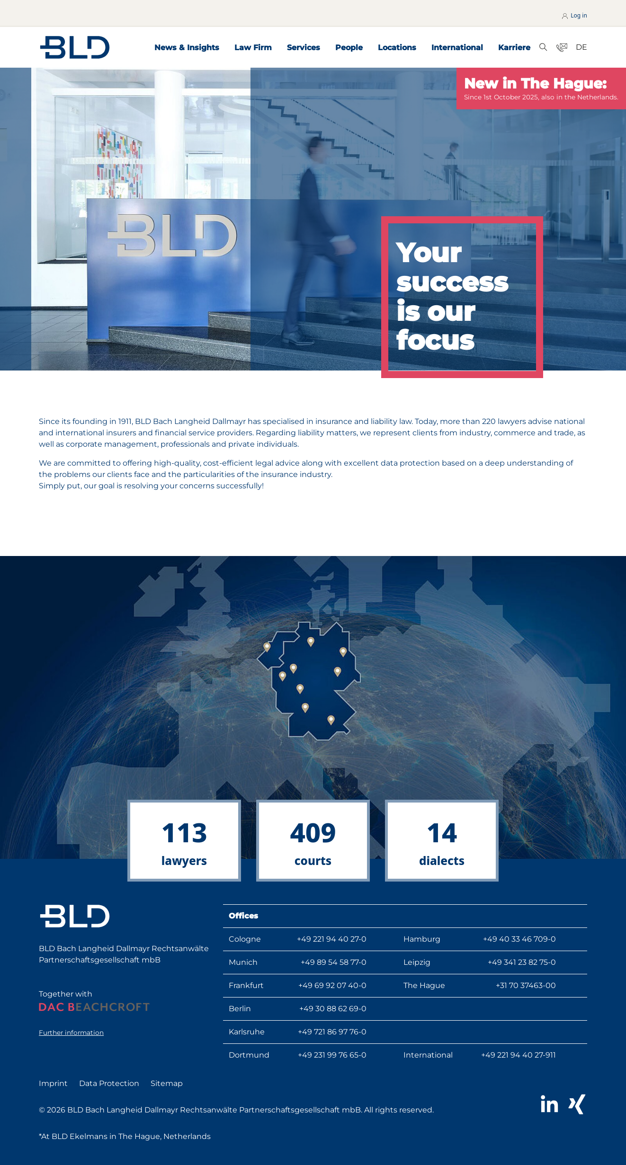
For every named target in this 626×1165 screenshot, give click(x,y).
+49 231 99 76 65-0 (332, 1054)
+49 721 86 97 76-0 (332, 1031)
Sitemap (167, 1083)
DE (581, 47)
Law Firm (253, 47)
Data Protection (109, 1083)
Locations (397, 47)
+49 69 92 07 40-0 (332, 985)
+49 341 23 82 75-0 (522, 962)
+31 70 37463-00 (526, 985)
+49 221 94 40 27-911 (518, 1054)
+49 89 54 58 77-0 (334, 962)
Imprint (53, 1083)
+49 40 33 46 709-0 (519, 939)
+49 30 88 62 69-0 (333, 1008)
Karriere (514, 47)
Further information (71, 1032)
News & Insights (186, 47)
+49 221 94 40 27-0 (332, 939)
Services (303, 47)
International (457, 47)
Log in (574, 15)
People (349, 47)
